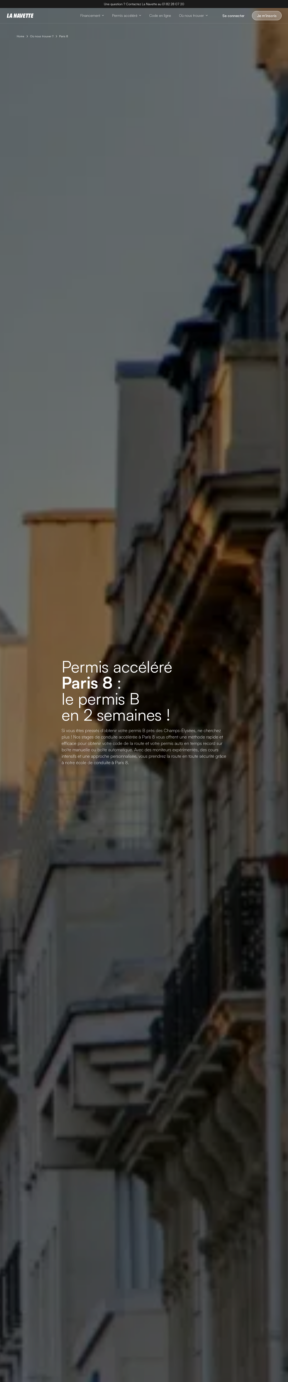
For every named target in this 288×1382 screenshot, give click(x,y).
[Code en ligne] (160, 15)
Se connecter (233, 15)
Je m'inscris (267, 15)
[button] (92, 15)
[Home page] (20, 15)
